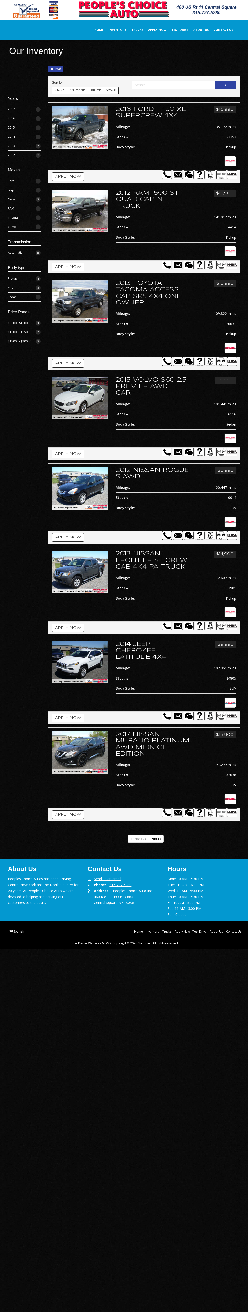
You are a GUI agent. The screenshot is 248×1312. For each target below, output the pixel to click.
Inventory (112, 29)
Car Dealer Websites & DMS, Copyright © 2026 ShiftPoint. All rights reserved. (125, 943)
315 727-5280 (120, 884)
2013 (24, 145)
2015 (24, 127)
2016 (24, 118)
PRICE (96, 90)
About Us (195, 29)
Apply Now (152, 29)
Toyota (24, 217)
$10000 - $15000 (24, 331)
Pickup (24, 278)
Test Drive (174, 29)
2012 (24, 154)
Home (93, 29)
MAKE (60, 90)
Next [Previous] (156, 838)
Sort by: (59, 82)
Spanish (18, 931)
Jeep (24, 189)
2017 (24, 109)
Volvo (24, 226)
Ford (24, 180)
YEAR (111, 90)
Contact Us (218, 29)
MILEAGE (77, 90)
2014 (24, 136)
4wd (55, 68)
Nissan (24, 198)
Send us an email (107, 878)
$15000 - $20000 (24, 340)
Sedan (24, 296)
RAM (24, 208)
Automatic (24, 252)
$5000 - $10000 (24, 322)
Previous (138, 838)
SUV (24, 287)
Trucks (132, 29)
